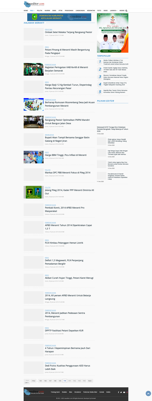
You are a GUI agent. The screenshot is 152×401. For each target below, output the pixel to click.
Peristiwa (48, 29)
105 (40, 381)
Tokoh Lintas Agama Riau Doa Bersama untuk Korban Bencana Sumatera (118, 164)
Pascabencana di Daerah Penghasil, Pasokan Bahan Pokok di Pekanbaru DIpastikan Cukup (117, 176)
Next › (90, 381)
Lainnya (113, 10)
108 (55, 381)
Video (106, 10)
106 (45, 381)
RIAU (31, 10)
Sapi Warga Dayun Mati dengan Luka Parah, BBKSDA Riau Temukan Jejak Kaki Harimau (118, 152)
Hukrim (47, 10)
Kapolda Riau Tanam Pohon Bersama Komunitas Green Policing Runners (115, 91)
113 (79, 381)
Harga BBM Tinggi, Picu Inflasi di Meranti (65, 155)
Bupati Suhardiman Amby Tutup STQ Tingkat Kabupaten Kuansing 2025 (115, 84)
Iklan (70, 392)
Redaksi (64, 392)
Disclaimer (77, 392)
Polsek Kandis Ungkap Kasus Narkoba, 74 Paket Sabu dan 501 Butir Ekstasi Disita (115, 70)
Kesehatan (91, 10)
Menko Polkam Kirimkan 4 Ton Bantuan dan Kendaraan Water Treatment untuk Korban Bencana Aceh (115, 62)
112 (74, 381)
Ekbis (54, 10)
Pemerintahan (50, 64)
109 (60, 381)
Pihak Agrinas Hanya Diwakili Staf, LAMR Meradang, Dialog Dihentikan (117, 141)
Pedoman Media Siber (90, 392)
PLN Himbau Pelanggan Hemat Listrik (64, 242)
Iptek (60, 10)
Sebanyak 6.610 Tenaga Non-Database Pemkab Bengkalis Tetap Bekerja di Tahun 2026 (112, 129)
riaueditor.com (68, 398)
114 (84, 381)
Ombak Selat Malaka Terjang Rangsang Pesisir (68, 32)
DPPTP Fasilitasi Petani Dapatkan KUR (64, 330)
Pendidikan (69, 10)
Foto (99, 10)
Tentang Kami (55, 392)
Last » (27, 382)
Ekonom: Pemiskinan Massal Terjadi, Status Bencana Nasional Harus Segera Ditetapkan (115, 77)
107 (50, 381)
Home (26, 10)
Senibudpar (49, 135)
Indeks (122, 10)
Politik (39, 10)
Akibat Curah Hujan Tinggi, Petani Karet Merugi (69, 277)
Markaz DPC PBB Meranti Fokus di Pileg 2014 (67, 172)
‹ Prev (33, 381)
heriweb (93, 398)
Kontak (101, 392)
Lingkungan (80, 10)
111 (69, 381)
